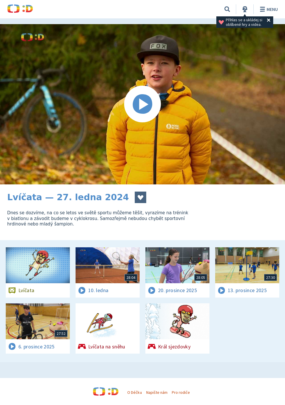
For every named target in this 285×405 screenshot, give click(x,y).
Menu (268, 9)
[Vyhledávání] (227, 9)
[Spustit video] (142, 104)
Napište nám (156, 392)
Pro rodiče (181, 392)
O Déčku (134, 392)
